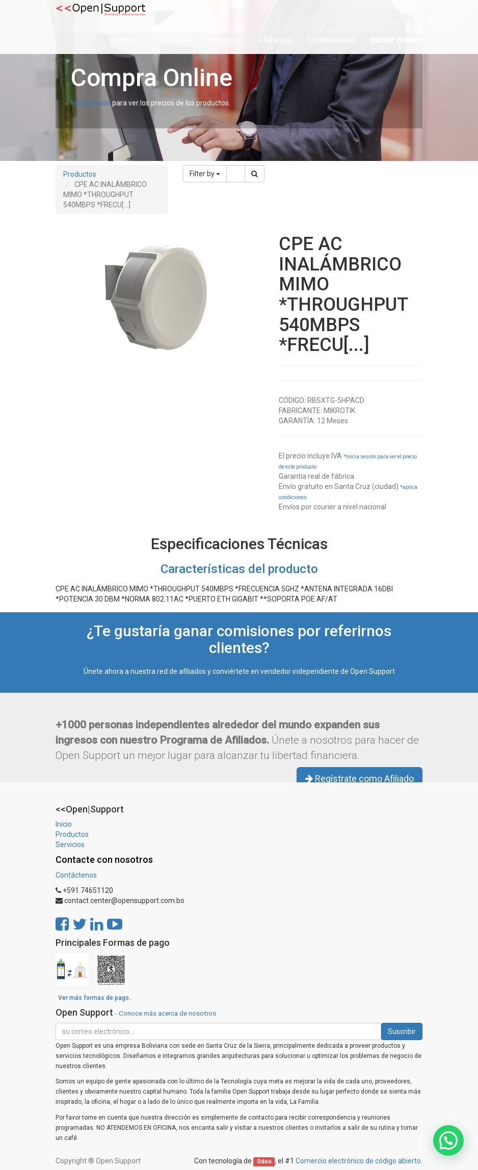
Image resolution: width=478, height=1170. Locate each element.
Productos (79, 174)
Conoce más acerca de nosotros (167, 1013)
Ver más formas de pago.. (95, 997)
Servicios (70, 844)
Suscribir (402, 1031)
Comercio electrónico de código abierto (358, 1161)
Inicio (64, 824)
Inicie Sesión (91, 103)
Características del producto (239, 569)
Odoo (264, 1161)
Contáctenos (76, 875)
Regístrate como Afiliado (359, 778)
